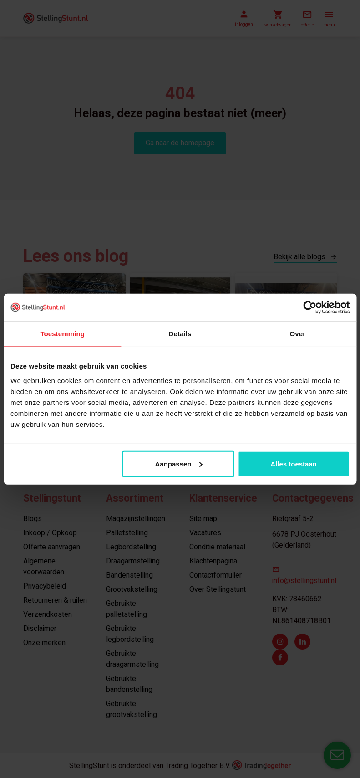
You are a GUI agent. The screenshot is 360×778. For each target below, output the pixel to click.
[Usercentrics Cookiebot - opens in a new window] (310, 307)
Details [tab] (180, 334)
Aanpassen (178, 463)
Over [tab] (298, 334)
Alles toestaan (293, 463)
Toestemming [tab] (62, 334)
